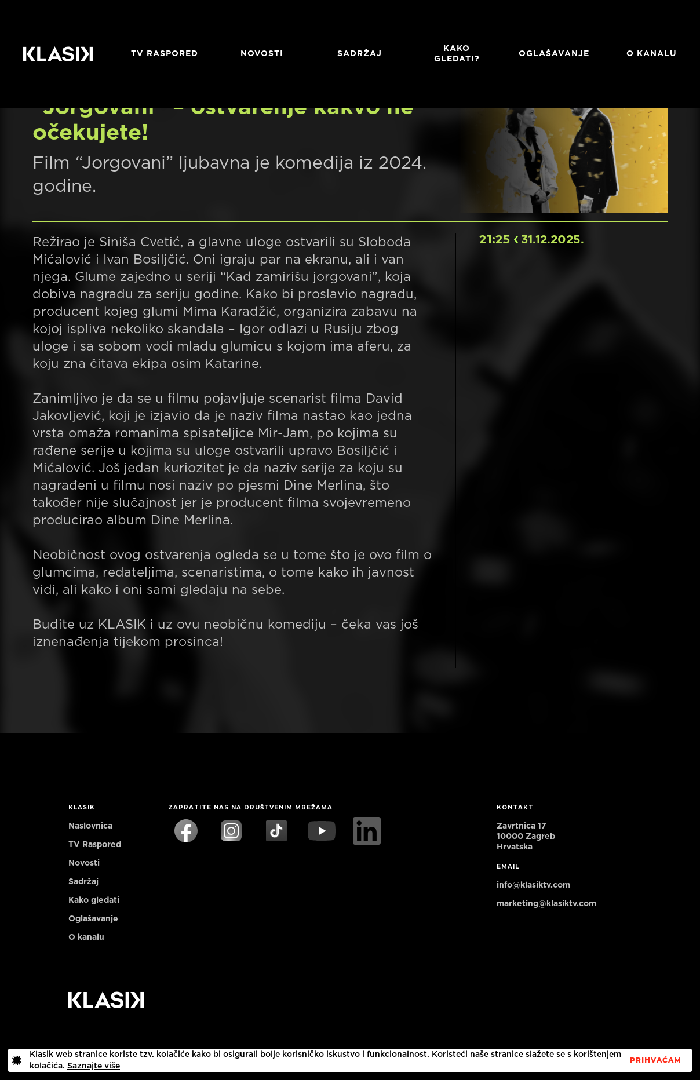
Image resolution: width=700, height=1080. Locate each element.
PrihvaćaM (655, 1060)
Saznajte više (93, 1066)
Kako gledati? (457, 54)
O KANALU (651, 54)
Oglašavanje (554, 54)
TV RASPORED (164, 54)
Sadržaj (359, 54)
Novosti (261, 54)
